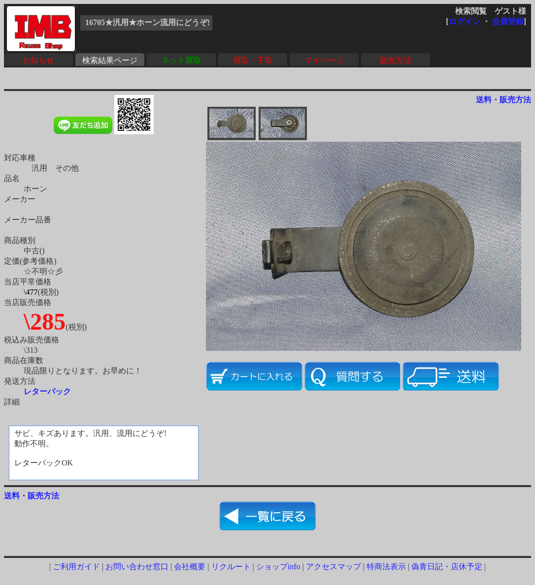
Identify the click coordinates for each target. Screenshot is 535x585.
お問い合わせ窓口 (136, 566)
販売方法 (395, 60)
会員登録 (508, 21)
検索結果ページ (109, 60)
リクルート (231, 566)
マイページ (324, 60)
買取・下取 (252, 60)
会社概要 (189, 566)
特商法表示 (386, 566)
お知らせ (38, 60)
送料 (484, 99)
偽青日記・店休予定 (446, 566)
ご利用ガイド (76, 566)
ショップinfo (278, 566)
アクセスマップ (333, 566)
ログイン (464, 21)
